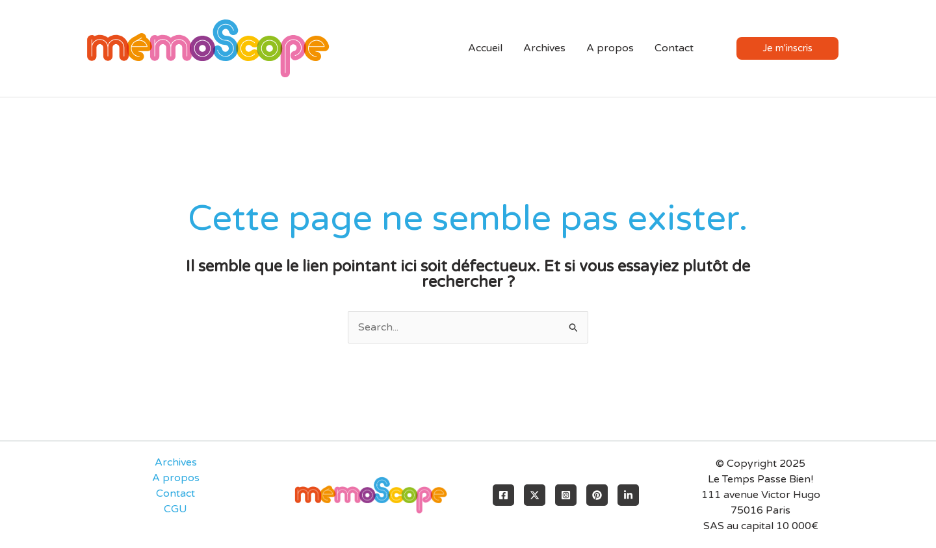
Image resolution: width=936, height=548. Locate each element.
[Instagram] (566, 495)
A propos (610, 48)
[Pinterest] (597, 495)
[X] (534, 495)
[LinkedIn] (628, 495)
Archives (544, 48)
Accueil (485, 48)
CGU (175, 509)
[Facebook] (503, 495)
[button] (797, 48)
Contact (674, 48)
